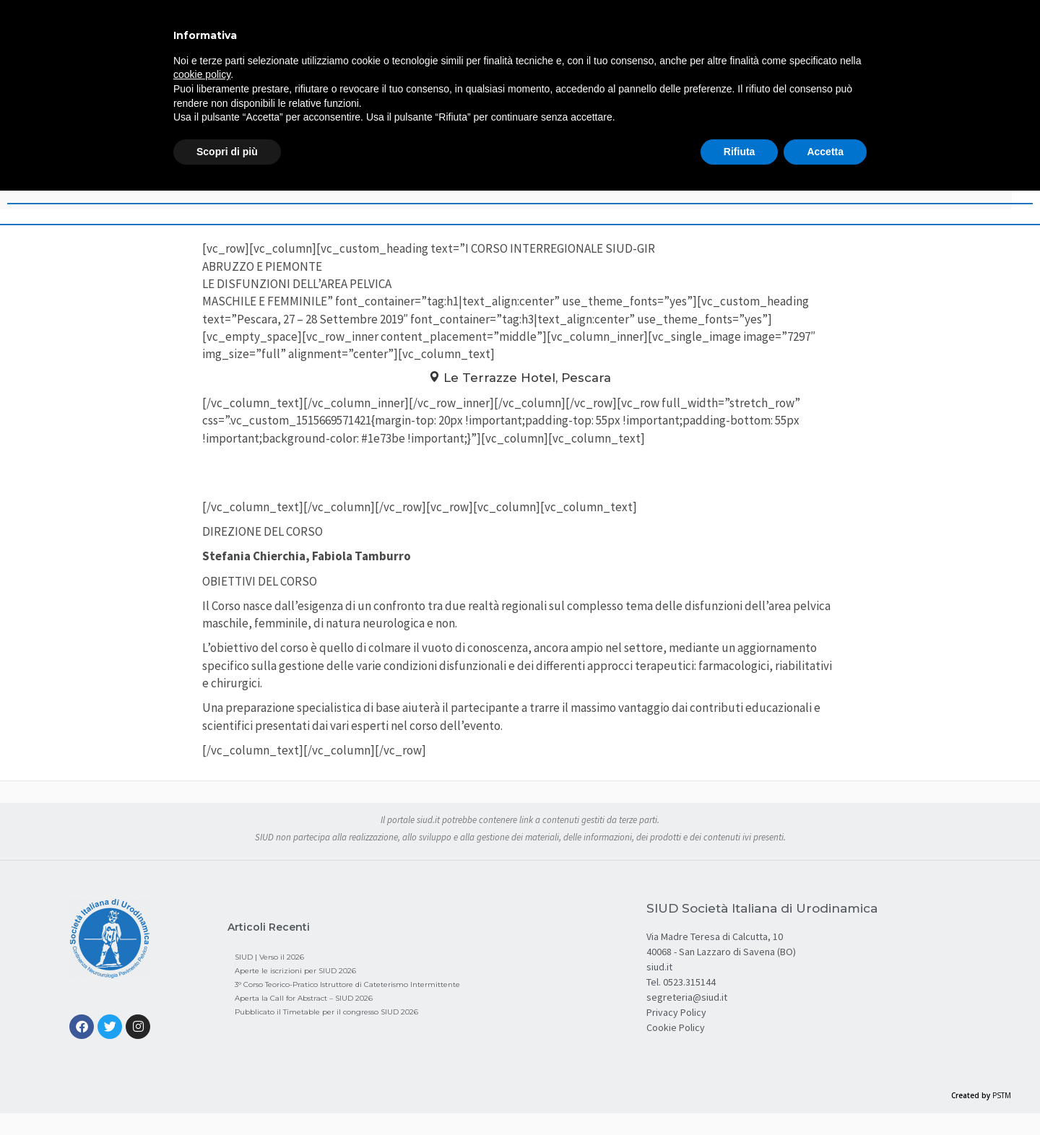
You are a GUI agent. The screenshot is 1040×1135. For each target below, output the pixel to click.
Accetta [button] (825, 151)
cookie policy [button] (201, 74)
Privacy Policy (676, 1012)
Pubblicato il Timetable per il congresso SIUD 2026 (326, 1012)
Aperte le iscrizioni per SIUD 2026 (295, 970)
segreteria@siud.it (686, 997)
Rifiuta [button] (739, 151)
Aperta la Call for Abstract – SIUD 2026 (304, 998)
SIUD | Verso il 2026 (269, 957)
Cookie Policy (675, 1027)
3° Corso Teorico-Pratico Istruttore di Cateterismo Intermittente (347, 984)
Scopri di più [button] (227, 151)
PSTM (1001, 1095)
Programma (520, 474)
